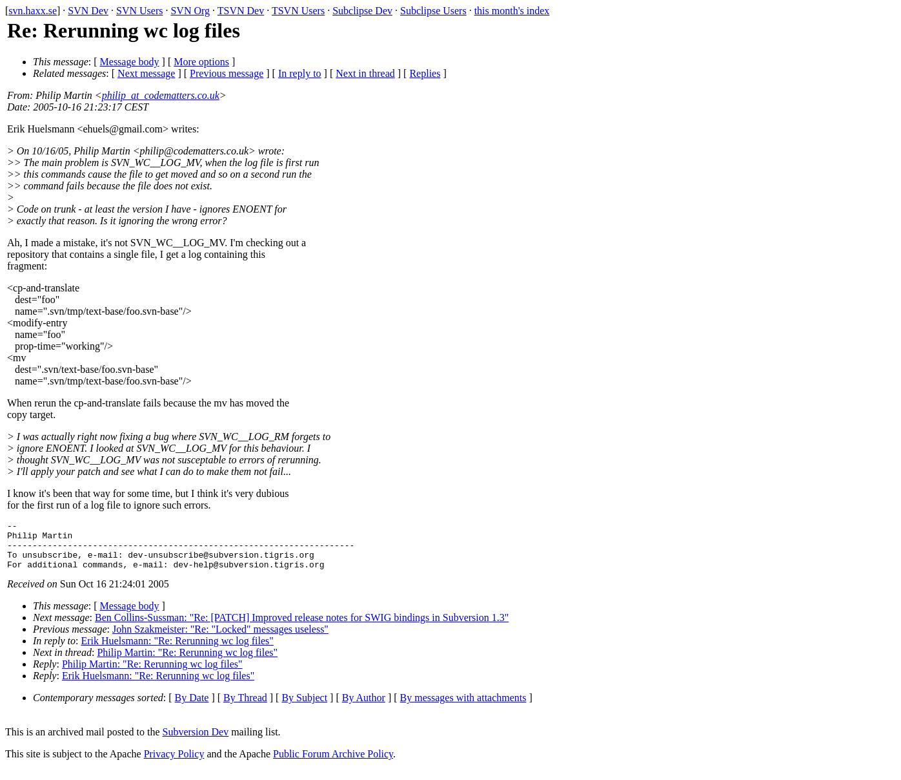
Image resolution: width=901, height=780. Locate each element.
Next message (146, 73)
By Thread (245, 707)
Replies (424, 73)
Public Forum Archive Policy (333, 763)
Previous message (226, 73)
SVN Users (139, 10)
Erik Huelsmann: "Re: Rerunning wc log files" (177, 650)
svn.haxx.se (32, 10)
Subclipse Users (433, 10)
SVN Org (190, 10)
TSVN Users (298, 10)
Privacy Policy (174, 763)
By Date (192, 707)
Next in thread (365, 73)
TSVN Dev (241, 10)
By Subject (304, 707)
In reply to (299, 73)
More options (201, 61)
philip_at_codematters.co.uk (160, 95)
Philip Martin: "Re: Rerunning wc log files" (187, 662)
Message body (129, 61)
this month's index (512, 10)
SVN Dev (88, 10)
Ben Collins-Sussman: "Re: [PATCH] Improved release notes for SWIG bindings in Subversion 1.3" (302, 627)
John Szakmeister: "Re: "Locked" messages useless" (220, 638)
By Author (363, 707)
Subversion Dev (196, 741)
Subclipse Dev (362, 10)
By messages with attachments (463, 707)
